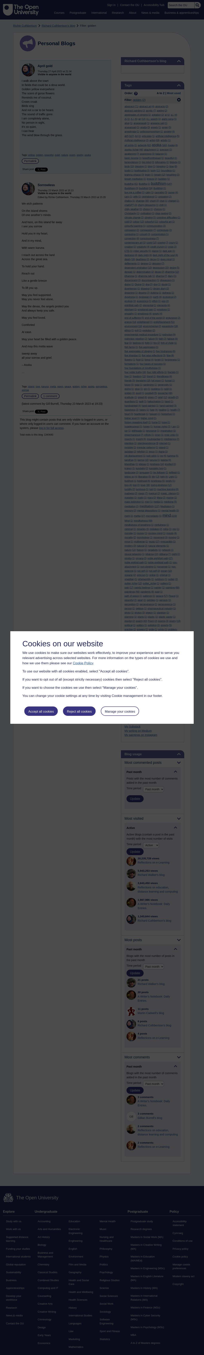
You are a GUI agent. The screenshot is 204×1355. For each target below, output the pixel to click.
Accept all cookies (41, 711)
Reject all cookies (79, 711)
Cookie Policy (83, 663)
